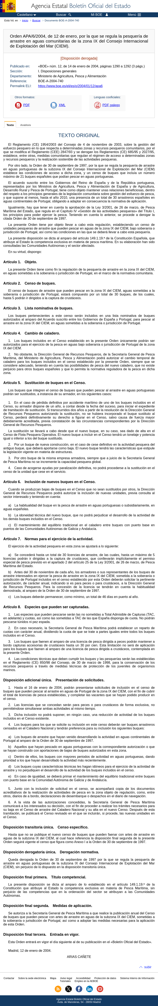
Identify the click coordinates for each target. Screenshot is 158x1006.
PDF (26, 105)
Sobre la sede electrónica (32, 978)
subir (147, 967)
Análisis (25, 125)
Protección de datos (105, 978)
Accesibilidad (83, 978)
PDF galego (111, 105)
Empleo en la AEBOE (86, 981)
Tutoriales (65, 981)
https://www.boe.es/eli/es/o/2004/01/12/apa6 (70, 86)
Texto (10, 125)
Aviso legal (66, 978)
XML (62, 105)
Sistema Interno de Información (137, 978)
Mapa (53, 978)
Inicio (25, 20)
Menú (134, 14)
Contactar (8, 978)
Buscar (36, 20)
